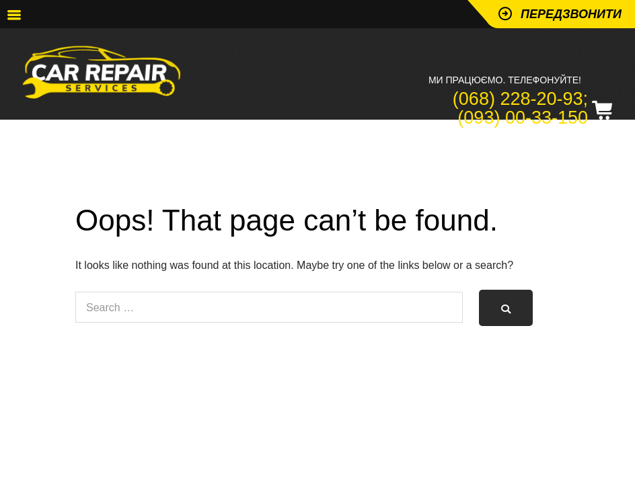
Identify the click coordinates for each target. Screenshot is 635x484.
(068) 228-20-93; (520, 98)
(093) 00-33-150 (522, 117)
